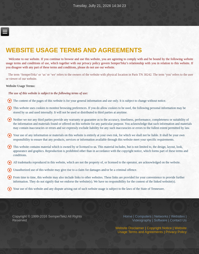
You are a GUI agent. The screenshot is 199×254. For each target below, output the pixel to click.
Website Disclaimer (129, 228)
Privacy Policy (176, 232)
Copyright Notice (159, 228)
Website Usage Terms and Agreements (152, 230)
